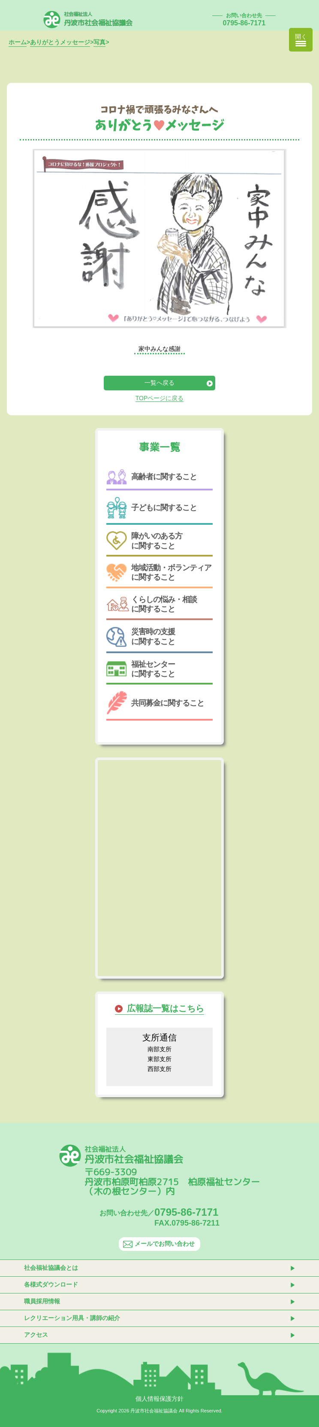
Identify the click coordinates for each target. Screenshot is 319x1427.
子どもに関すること (151, 508)
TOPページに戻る (159, 398)
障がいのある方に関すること (144, 541)
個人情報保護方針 (159, 1398)
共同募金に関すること (155, 703)
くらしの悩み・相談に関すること (151, 604)
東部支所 (159, 1059)
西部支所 (159, 1068)
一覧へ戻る (159, 382)
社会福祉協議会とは (51, 1267)
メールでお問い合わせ (159, 1243)
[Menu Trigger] (301, 40)
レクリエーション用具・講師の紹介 (72, 1317)
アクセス (36, 1334)
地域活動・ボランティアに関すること (158, 572)
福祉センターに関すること (140, 669)
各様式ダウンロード (51, 1284)
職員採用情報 (42, 1301)
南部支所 (159, 1049)
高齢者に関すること (151, 476)
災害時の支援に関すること (140, 637)
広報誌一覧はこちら (165, 1008)
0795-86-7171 (244, 23)
